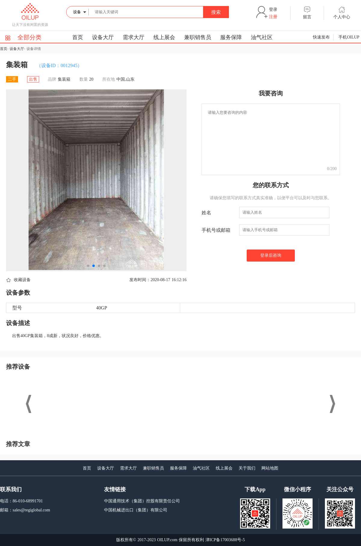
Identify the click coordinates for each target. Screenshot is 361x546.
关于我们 (247, 468)
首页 (77, 37)
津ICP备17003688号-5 (225, 540)
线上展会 (164, 37)
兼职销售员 (197, 37)
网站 (265, 468)
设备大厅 (103, 37)
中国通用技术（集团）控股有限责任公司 (142, 501)
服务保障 (231, 37)
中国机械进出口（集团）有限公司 (135, 510)
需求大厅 (133, 37)
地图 (274, 468)
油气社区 (262, 37)
